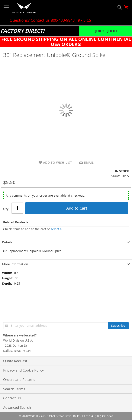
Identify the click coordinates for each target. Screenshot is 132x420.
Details (7, 242)
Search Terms (14, 389)
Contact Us (12, 398)
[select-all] (57, 229)
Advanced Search (17, 407)
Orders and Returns (19, 379)
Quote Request (15, 361)
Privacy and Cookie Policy (23, 370)
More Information (15, 264)
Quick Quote (105, 30)
